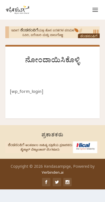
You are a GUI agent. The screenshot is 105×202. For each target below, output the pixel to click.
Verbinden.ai (53, 173)
